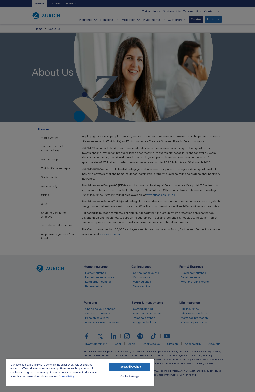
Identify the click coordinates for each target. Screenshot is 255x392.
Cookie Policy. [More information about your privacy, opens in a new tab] (67, 376)
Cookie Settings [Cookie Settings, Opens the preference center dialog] (129, 376)
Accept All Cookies (129, 366)
